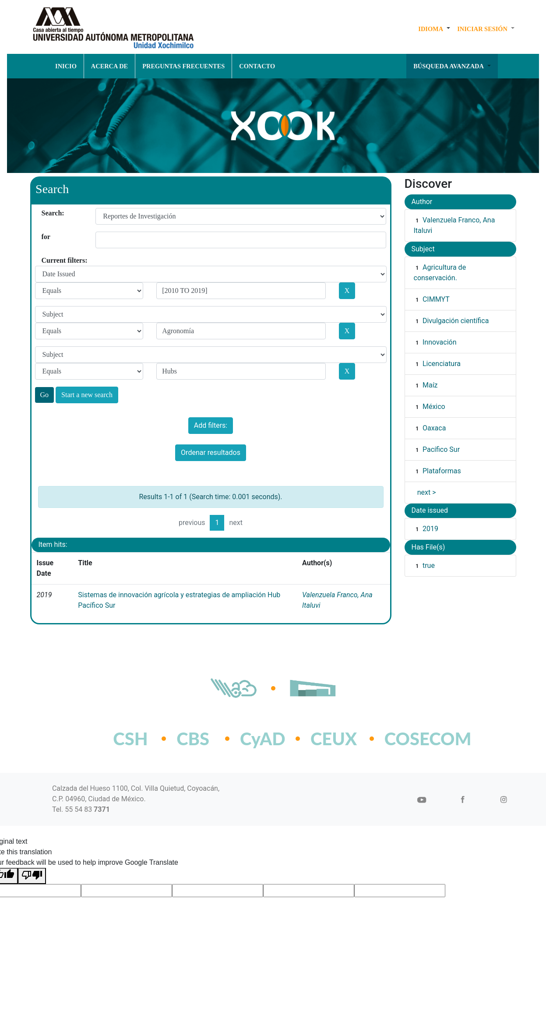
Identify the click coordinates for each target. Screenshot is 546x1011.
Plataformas (442, 471)
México (434, 406)
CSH (130, 738)
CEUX (333, 738)
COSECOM (408, 738)
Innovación (440, 342)
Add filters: (210, 425)
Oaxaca (434, 428)
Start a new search (87, 394)
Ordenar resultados (210, 452)
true (429, 565)
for (45, 236)
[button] (434, 29)
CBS (192, 738)
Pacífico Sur (441, 449)
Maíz (430, 385)
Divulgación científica (456, 321)
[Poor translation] (32, 876)
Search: (45, 213)
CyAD (262, 738)
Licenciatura (442, 363)
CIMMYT (436, 299)
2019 (430, 529)
